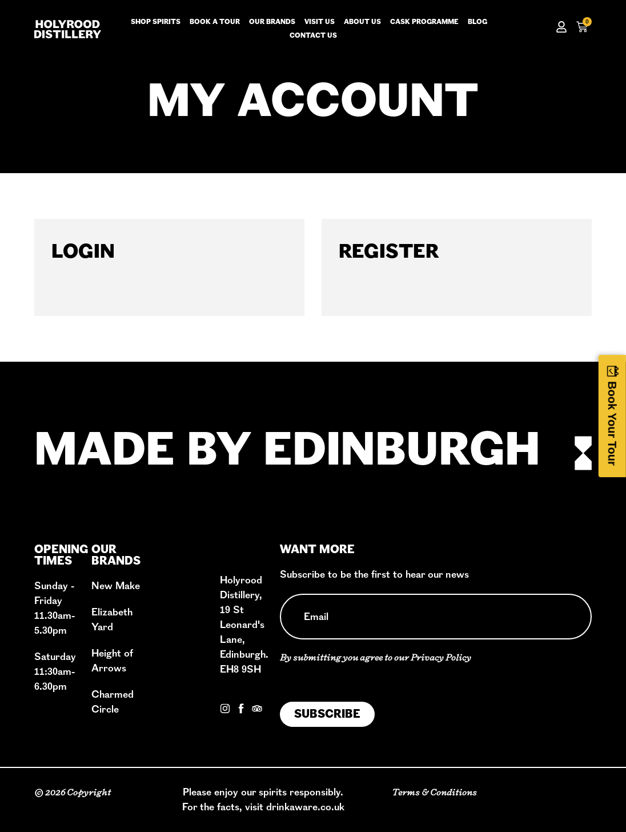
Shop (166, 624)
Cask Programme (424, 22)
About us (362, 22)
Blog (477, 22)
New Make (115, 586)
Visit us (319, 22)
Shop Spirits (155, 22)
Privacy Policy (441, 657)
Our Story (175, 580)
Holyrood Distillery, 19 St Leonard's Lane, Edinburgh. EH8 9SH (244, 625)
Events (169, 669)
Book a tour (215, 22)
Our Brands (272, 22)
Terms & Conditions (434, 792)
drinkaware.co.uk (305, 807)
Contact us (313, 36)
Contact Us (245, 695)
